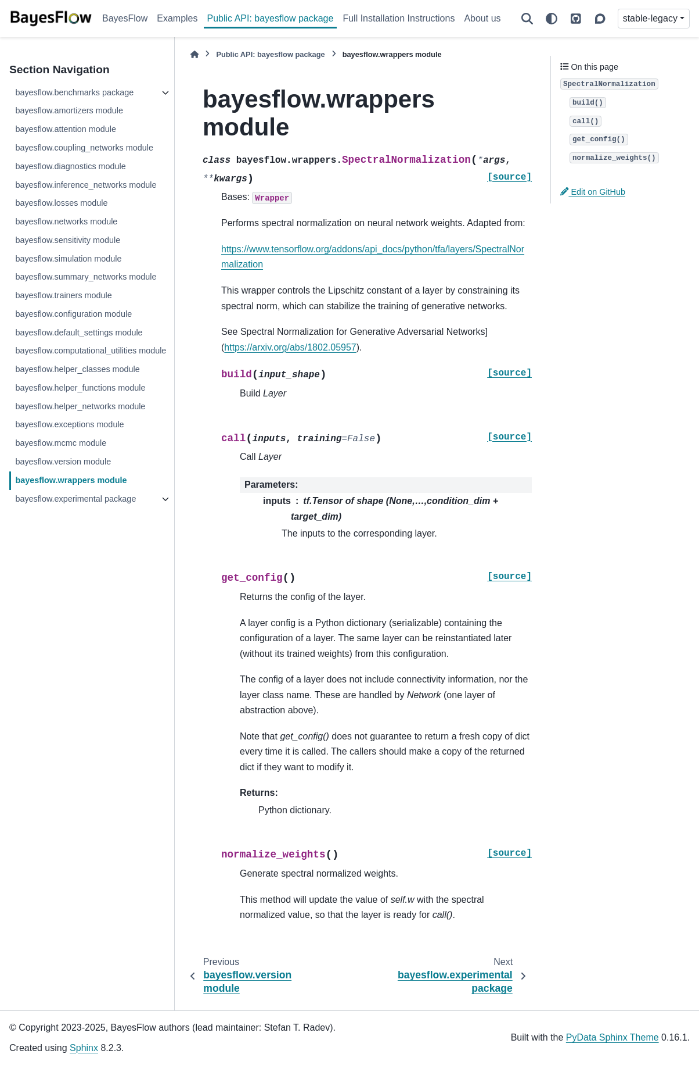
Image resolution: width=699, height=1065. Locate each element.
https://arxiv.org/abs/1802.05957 (290, 347)
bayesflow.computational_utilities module (90, 350)
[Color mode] (552, 18)
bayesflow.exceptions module (69, 424)
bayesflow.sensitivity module (67, 240)
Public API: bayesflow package (270, 18)
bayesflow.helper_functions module (80, 387)
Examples (177, 18)
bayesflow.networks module (66, 221)
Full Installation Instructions (399, 18)
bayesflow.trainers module (63, 295)
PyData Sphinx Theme (612, 1037)
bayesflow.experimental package (75, 498)
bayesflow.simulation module (68, 258)
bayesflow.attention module (65, 129)
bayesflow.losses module (61, 203)
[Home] (194, 54)
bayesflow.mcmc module (60, 443)
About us (482, 18)
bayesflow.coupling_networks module (84, 147)
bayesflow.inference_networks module (85, 185)
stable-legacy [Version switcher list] (650, 18)
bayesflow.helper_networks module (80, 406)
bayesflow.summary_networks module (85, 276)
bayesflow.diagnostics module (70, 166)
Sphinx (84, 1048)
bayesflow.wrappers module (71, 480)
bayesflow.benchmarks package (74, 92)
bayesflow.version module (63, 461)
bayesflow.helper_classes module (77, 369)
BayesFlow (124, 18)
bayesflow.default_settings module (78, 332)
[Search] (527, 18)
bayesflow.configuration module (73, 314)
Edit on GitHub (592, 191)
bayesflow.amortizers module (69, 110)
